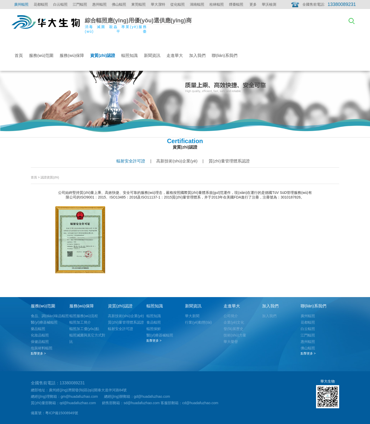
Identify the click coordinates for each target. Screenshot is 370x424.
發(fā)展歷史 (233, 329)
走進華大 (174, 55)
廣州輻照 (21, 4)
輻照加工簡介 (80, 322)
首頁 (19, 55)
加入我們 (197, 55)
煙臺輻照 (236, 4)
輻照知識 (129, 55)
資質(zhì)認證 (102, 55)
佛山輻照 (119, 4)
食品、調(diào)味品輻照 (50, 316)
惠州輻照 (99, 4)
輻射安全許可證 (130, 161)
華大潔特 (158, 4)
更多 (253, 4)
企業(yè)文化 (234, 322)
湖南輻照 (197, 4)
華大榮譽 (231, 342)
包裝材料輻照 (41, 348)
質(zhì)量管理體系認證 (229, 161)
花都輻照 (41, 4)
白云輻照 (60, 4)
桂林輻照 (216, 4)
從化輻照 (177, 4)
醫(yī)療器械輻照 (44, 322)
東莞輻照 (138, 4)
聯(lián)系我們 (224, 55)
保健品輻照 (40, 342)
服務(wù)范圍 (41, 55)
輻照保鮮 (153, 329)
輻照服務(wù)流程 (83, 316)
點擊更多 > (38, 353)
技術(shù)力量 (235, 335)
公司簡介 (231, 316)
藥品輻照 (38, 329)
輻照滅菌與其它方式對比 (87, 338)
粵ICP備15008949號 (61, 413)
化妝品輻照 (40, 335)
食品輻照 (153, 322)
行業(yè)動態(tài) (198, 322)
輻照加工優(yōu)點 (84, 329)
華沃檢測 (269, 4)
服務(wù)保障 (72, 55)
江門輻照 (80, 4)
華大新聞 (192, 316)
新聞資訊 (152, 55)
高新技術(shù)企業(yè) (176, 161)
